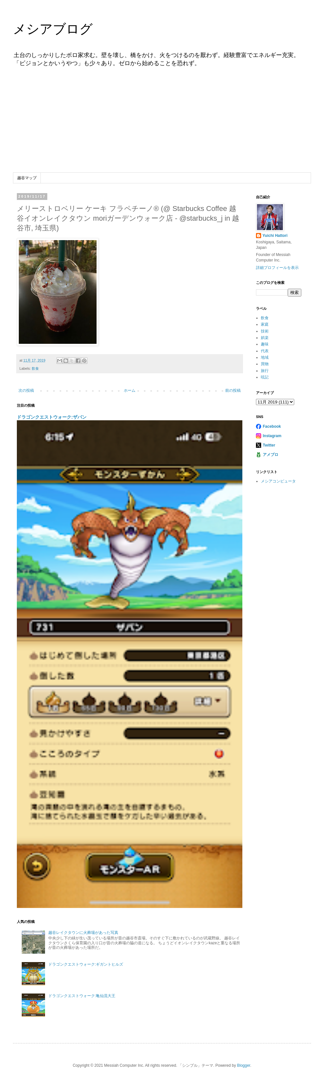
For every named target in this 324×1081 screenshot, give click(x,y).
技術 (265, 331)
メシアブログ (53, 29)
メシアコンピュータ (278, 481)
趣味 (265, 344)
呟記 (265, 377)
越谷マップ (27, 178)
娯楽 (265, 337)
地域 (265, 357)
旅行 (265, 370)
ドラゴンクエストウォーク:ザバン (52, 417)
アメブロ (270, 454)
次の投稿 (26, 390)
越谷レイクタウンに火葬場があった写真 (83, 932)
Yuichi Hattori (274, 235)
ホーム (129, 390)
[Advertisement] (162, 124)
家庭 (265, 324)
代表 (265, 351)
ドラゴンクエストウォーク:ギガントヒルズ (85, 964)
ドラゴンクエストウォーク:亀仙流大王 (81, 996)
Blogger (243, 1065)
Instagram (272, 436)
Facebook (272, 426)
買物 (265, 364)
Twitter (269, 445)
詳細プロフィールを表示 (277, 267)
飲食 (35, 368)
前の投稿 (233, 390)
